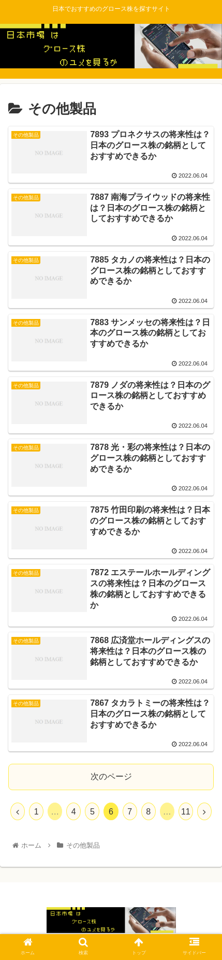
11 (185, 811)
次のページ (111, 776)
